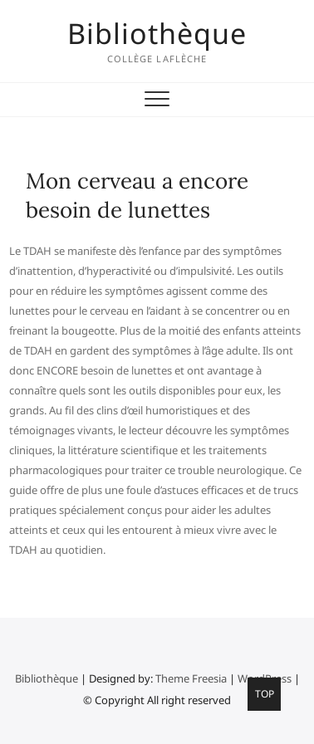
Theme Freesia (191, 678)
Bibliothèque (157, 33)
